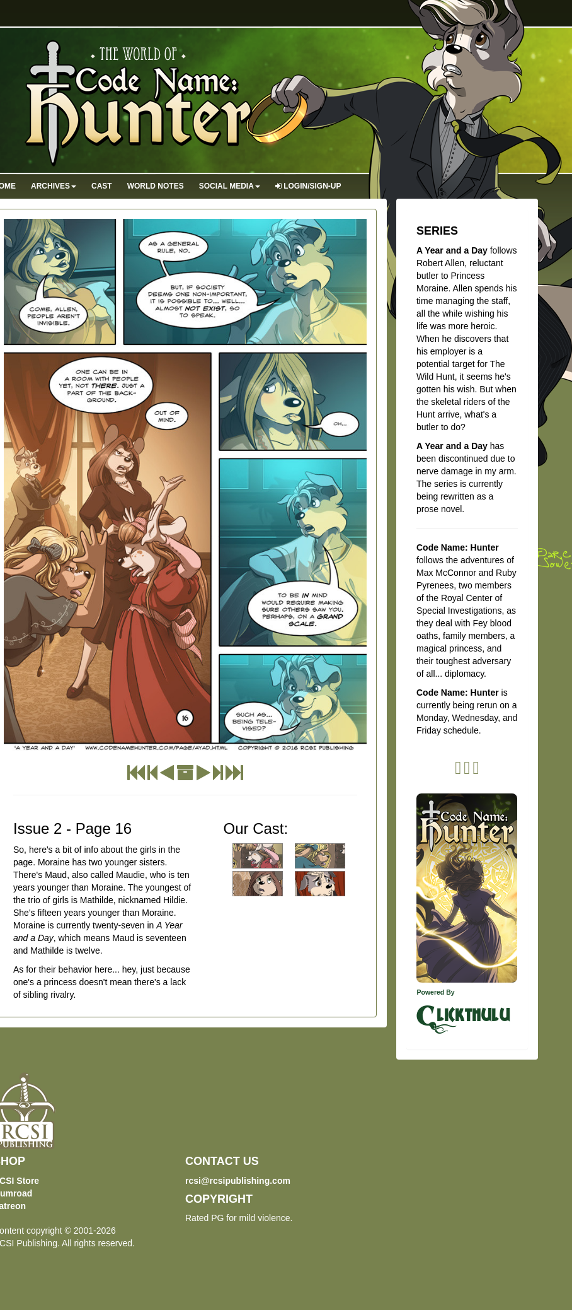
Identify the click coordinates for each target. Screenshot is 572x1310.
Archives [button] (53, 186)
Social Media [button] (229, 186)
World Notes (155, 186)
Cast (101, 186)
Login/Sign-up (308, 186)
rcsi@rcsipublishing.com (237, 1181)
